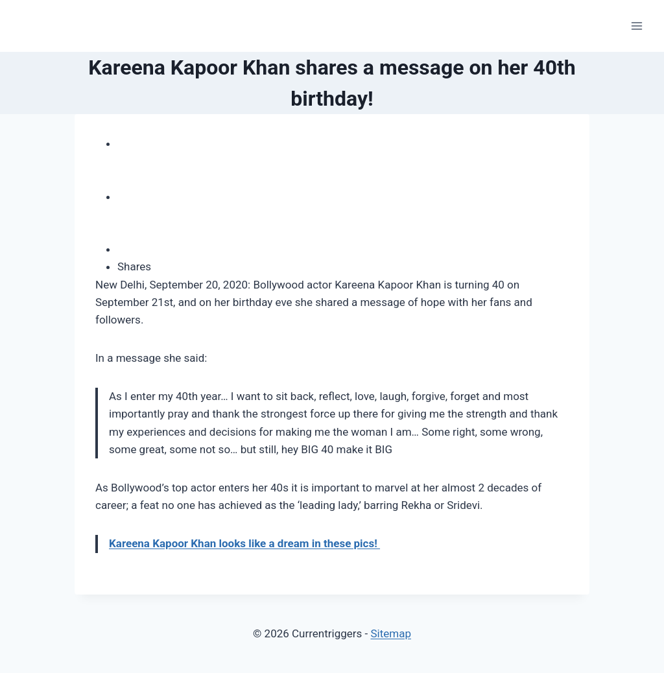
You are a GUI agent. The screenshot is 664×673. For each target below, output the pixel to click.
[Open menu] (636, 26)
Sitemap (390, 633)
